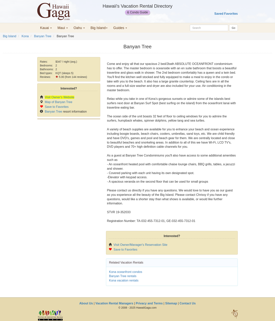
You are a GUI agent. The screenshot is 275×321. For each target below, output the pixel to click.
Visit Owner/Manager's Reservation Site (140, 244)
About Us (86, 303)
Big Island (9, 36)
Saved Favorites (226, 13)
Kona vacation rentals (123, 280)
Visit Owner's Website (59, 97)
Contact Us (188, 303)
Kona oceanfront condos (125, 271)
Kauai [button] (46, 28)
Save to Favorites (57, 106)
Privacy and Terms (149, 303)
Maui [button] (62, 28)
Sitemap (171, 303)
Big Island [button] (99, 28)
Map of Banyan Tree (58, 102)
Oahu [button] (79, 28)
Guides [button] (120, 28)
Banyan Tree (42, 36)
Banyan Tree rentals (122, 276)
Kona (25, 36)
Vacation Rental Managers (114, 303)
